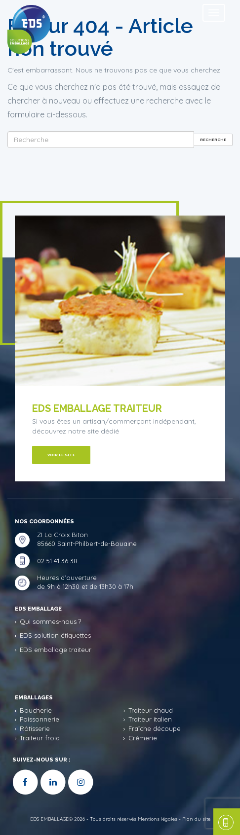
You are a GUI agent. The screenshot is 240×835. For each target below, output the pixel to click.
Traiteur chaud (150, 710)
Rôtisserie (35, 728)
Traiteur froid (40, 738)
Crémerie (142, 738)
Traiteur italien (150, 719)
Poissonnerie (39, 719)
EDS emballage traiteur (55, 649)
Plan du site (196, 819)
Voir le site (61, 454)
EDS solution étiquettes (55, 635)
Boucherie (36, 710)
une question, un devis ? (224, 821)
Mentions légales (157, 819)
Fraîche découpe (154, 728)
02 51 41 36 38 (57, 561)
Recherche (213, 139)
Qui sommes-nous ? (50, 621)
